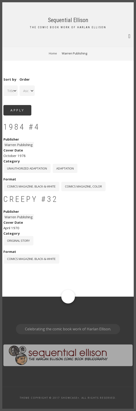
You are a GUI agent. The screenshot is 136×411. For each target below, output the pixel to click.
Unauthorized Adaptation (27, 168)
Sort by (9, 79)
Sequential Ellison (68, 20)
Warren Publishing (19, 144)
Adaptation (65, 168)
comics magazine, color (83, 186)
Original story (18, 241)
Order (25, 79)
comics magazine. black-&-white (31, 186)
